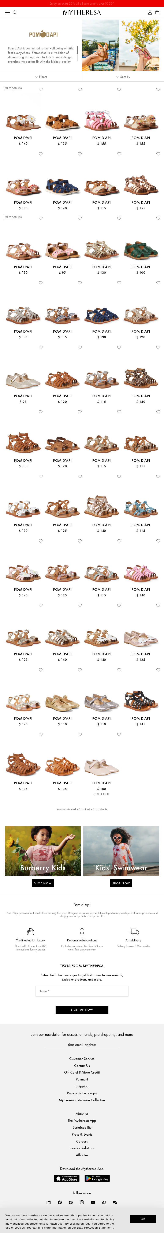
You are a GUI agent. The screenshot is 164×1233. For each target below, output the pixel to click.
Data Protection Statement (94, 1227)
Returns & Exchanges (82, 1093)
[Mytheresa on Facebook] (59, 1202)
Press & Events (82, 1134)
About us (82, 1113)
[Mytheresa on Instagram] (82, 1202)
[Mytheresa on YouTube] (93, 1202)
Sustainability (82, 1127)
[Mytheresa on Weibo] (104, 1202)
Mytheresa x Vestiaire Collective (82, 1100)
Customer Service (81, 1058)
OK (143, 1219)
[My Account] (150, 12)
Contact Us (82, 1065)
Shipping (82, 1086)
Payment (82, 1079)
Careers (82, 1141)
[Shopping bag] (157, 12)
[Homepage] (82, 12)
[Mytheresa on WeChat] (115, 1202)
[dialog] (82, 1220)
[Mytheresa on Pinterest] (70, 1202)
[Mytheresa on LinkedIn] (48, 1202)
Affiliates (82, 1154)
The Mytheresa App (82, 1120)
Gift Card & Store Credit (82, 1072)
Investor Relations (82, 1147)
